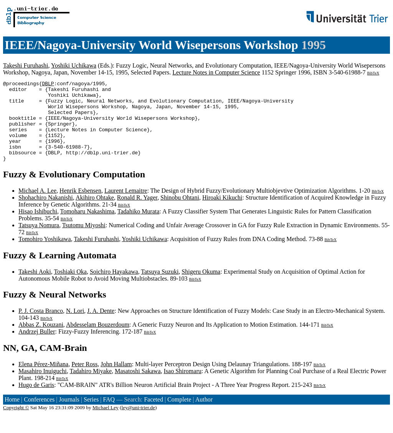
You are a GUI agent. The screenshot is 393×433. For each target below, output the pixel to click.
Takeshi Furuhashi (25, 65)
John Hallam (116, 380)
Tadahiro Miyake (90, 387)
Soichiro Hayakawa (114, 287)
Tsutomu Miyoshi (84, 241)
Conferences (39, 415)
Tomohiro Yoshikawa (44, 255)
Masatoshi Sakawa (138, 387)
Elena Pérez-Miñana (43, 380)
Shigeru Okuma (201, 287)
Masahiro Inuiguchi (42, 387)
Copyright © (16, 423)
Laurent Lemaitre (125, 206)
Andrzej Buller (36, 347)
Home (12, 415)
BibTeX (373, 73)
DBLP (48, 84)
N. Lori (75, 327)
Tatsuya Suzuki (159, 287)
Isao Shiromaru (182, 387)
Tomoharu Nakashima (87, 227)
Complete (179, 415)
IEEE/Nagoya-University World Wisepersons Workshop (151, 45)
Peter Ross (84, 380)
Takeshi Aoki (34, 287)
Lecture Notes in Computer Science (216, 72)
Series (91, 415)
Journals (69, 415)
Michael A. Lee (37, 206)
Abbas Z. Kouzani (40, 340)
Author (204, 415)
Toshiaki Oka (70, 287)
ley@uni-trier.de (138, 423)
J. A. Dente (100, 327)
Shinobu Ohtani (179, 213)
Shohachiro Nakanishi (45, 213)
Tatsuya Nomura (38, 241)
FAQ (109, 415)
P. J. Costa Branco (40, 327)
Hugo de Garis (36, 401)
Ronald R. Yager (137, 213)
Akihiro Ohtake (95, 213)
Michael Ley (105, 423)
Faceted (153, 415)
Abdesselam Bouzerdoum (97, 340)
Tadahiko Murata (138, 227)
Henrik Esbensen (80, 206)
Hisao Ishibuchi (37, 227)
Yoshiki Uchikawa (73, 65)
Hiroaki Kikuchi (222, 213)
